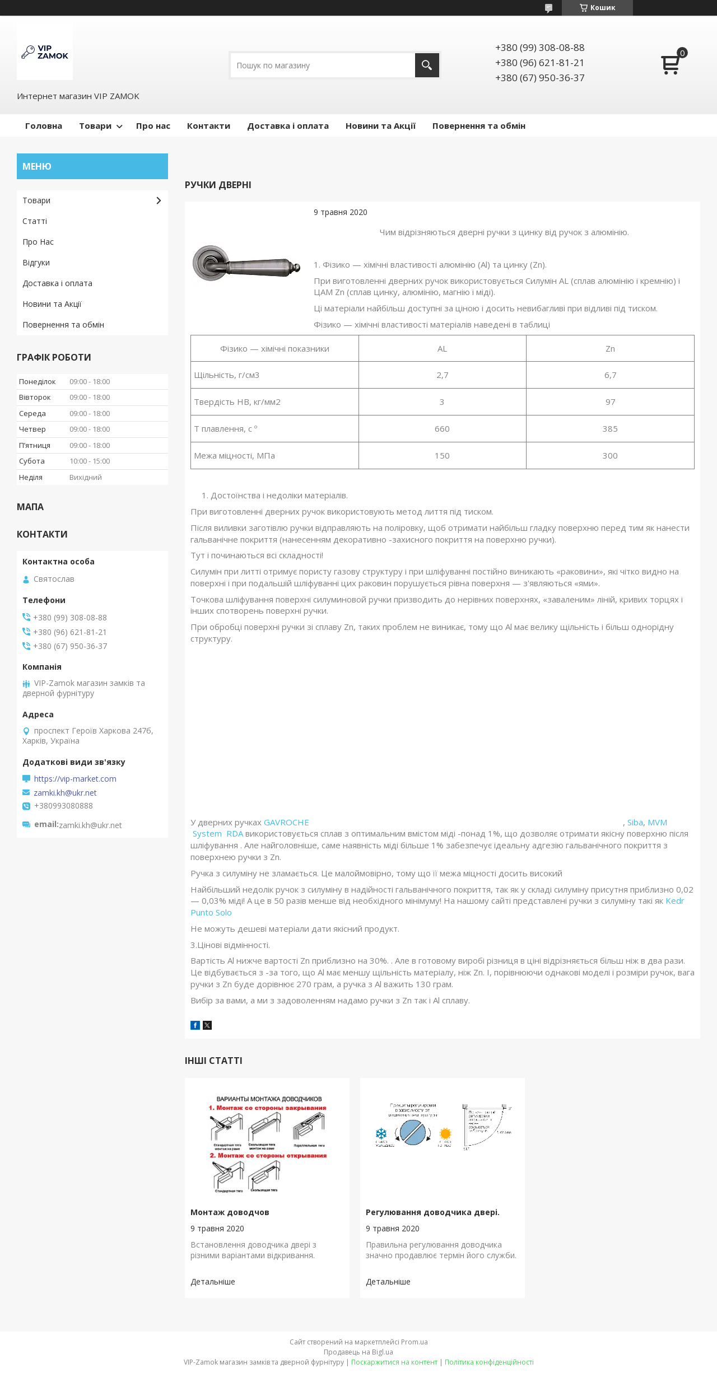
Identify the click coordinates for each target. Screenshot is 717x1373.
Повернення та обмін (478, 125)
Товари (95, 125)
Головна (43, 125)
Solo (224, 912)
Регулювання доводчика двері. (433, 1212)
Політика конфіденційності (489, 1362)
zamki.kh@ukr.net (65, 793)
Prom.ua (414, 1342)
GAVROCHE (443, 822)
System (208, 833)
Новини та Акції (381, 125)
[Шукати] (427, 65)
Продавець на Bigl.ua (358, 1352)
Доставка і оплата (288, 125)
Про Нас (38, 241)
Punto (201, 912)
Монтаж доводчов (229, 1212)
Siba (635, 822)
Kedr (676, 900)
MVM (657, 822)
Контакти (208, 125)
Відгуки (36, 262)
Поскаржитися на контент (394, 1362)
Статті (34, 221)
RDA (235, 833)
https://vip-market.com (75, 779)
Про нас (153, 125)
